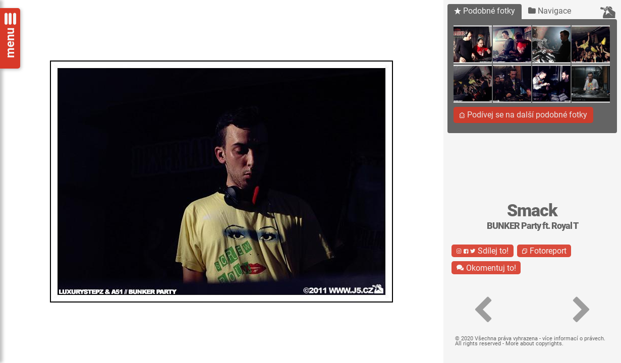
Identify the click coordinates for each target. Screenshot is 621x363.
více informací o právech (573, 338)
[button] (482, 310)
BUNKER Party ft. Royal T (532, 226)
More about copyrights (533, 343)
